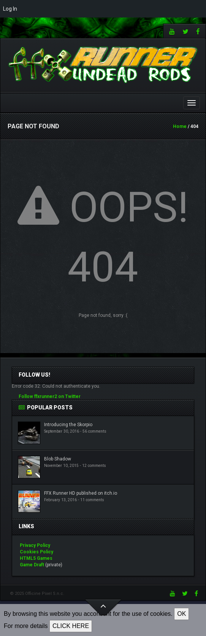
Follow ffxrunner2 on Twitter (50, 396)
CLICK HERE (70, 626)
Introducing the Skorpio (68, 424)
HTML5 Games (36, 558)
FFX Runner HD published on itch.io (80, 493)
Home (180, 126)
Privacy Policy (35, 545)
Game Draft (32, 564)
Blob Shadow (57, 459)
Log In (10, 9)
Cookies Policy (36, 552)
